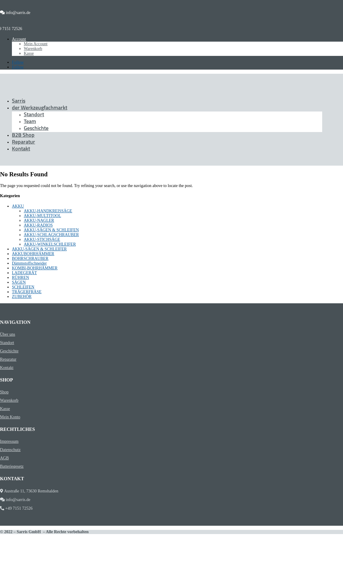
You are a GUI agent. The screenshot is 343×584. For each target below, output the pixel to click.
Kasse (29, 53)
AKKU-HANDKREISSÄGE (48, 211)
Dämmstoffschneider (29, 263)
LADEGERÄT (24, 273)
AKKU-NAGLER (39, 220)
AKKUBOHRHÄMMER (33, 254)
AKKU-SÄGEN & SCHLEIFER (39, 249)
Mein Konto (10, 417)
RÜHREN (20, 277)
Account (19, 39)
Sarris (18, 101)
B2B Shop (23, 135)
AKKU (18, 206)
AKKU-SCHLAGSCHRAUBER (51, 235)
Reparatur (23, 142)
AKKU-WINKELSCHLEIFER (50, 244)
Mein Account (36, 44)
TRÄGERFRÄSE (27, 292)
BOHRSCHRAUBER (30, 258)
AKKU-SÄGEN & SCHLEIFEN (51, 230)
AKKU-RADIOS (38, 225)
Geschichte (36, 128)
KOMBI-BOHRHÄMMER (34, 268)
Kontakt (21, 149)
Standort (34, 115)
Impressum (9, 441)
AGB (4, 458)
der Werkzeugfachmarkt (39, 108)
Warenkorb (33, 48)
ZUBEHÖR (22, 296)
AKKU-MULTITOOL (42, 215)
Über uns (7, 334)
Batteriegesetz (12, 466)
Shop (4, 392)
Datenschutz (10, 450)
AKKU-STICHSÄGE (42, 239)
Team (30, 122)
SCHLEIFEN (23, 287)
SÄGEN (19, 282)
